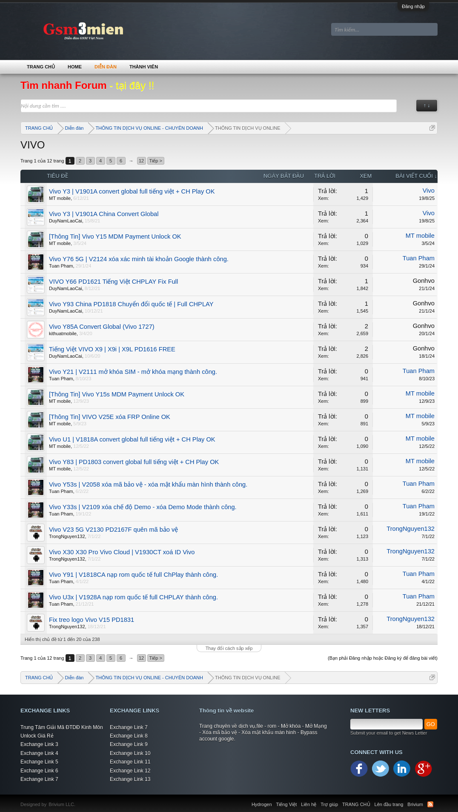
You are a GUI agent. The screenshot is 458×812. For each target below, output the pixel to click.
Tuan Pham (61, 265)
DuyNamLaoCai (65, 220)
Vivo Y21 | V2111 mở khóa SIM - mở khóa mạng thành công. (133, 371)
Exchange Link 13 (130, 779)
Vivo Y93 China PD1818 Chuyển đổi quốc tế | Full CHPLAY (131, 304)
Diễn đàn (105, 66)
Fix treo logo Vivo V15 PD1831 (91, 619)
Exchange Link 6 (39, 771)
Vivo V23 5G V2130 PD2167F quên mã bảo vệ (113, 529)
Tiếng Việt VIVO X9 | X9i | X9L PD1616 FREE (112, 349)
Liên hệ (308, 804)
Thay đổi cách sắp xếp (229, 648)
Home (75, 66)
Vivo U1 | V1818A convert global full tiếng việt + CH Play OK (132, 439)
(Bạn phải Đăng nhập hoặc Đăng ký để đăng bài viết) (383, 658)
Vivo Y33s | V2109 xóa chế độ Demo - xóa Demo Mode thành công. (143, 507)
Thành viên (143, 66)
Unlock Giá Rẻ (37, 736)
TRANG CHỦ (41, 66)
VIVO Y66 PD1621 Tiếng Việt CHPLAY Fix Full (113, 281)
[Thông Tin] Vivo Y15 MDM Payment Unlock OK (115, 236)
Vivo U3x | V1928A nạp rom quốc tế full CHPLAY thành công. (133, 597)
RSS (430, 804)
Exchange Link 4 (39, 753)
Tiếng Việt (286, 804)
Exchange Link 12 (130, 771)
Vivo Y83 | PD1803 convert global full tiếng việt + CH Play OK (134, 462)
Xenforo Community (79, 799)
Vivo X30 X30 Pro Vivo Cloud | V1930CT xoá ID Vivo (122, 552)
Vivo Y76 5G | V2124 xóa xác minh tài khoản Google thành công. (139, 259)
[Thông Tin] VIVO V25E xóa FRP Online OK (109, 416)
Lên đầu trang (389, 804)
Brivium (415, 804)
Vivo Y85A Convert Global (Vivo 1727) (102, 326)
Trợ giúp (329, 804)
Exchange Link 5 (39, 762)
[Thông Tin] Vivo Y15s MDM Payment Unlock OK (116, 394)
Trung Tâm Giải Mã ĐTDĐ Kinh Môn (61, 727)
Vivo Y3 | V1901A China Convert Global (103, 214)
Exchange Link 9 (129, 744)
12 (141, 160)
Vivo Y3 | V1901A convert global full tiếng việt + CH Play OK (132, 191)
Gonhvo (424, 280)
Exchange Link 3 (39, 744)
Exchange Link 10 (130, 753)
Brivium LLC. (62, 804)
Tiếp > (155, 160)
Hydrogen (262, 804)
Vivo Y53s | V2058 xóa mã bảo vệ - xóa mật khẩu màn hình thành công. (148, 484)
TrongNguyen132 (67, 536)
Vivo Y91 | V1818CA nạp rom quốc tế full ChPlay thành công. (133, 574)
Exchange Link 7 (39, 779)
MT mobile (60, 198)
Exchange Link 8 (129, 736)
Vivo (429, 190)
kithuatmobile (63, 333)
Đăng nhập (413, 6)
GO (431, 724)
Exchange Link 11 (130, 762)
